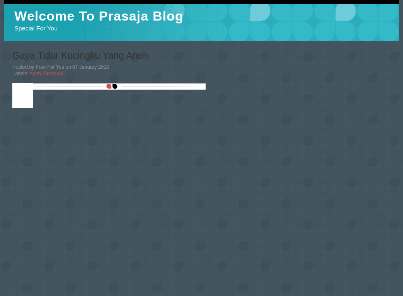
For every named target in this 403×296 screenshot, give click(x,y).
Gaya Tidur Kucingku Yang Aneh (80, 55)
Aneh (35, 73)
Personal (53, 73)
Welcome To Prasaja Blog (98, 16)
